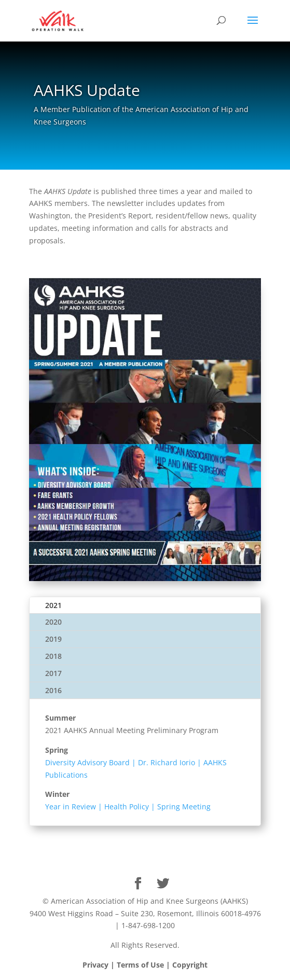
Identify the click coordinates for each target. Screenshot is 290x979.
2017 (53, 673)
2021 (53, 605)
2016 (53, 690)
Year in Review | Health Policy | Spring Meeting (128, 806)
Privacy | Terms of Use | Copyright (145, 965)
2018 (53, 656)
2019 (53, 639)
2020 (53, 622)
